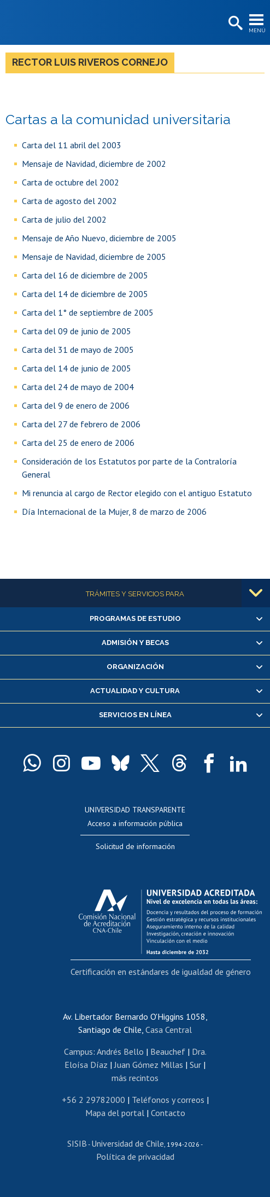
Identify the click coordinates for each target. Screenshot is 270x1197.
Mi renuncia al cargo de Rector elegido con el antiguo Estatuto (137, 492)
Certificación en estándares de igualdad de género (161, 971)
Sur (195, 1064)
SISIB (77, 1143)
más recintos (135, 1077)
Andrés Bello (120, 1051)
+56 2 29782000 (93, 1099)
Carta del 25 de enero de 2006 (78, 442)
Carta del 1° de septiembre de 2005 (88, 312)
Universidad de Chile (127, 1143)
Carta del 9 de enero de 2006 (76, 405)
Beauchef (167, 1051)
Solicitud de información (135, 846)
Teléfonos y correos (168, 1099)
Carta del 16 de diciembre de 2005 (85, 275)
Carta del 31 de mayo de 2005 (78, 349)
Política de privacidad (135, 1156)
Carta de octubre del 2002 (70, 182)
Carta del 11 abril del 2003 (71, 145)
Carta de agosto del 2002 (69, 200)
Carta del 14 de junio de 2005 (76, 368)
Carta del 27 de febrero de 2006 (81, 424)
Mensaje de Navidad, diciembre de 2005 (94, 256)
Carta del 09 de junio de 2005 (76, 331)
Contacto (168, 1112)
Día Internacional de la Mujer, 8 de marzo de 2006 (114, 511)
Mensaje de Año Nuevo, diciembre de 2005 (99, 238)
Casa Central (168, 1029)
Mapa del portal (114, 1112)
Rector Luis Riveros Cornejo (90, 62)
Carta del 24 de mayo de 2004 (78, 386)
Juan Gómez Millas (148, 1064)
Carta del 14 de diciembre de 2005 (85, 293)
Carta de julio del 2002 (64, 219)
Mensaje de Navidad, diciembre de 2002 (94, 163)
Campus (78, 1051)
